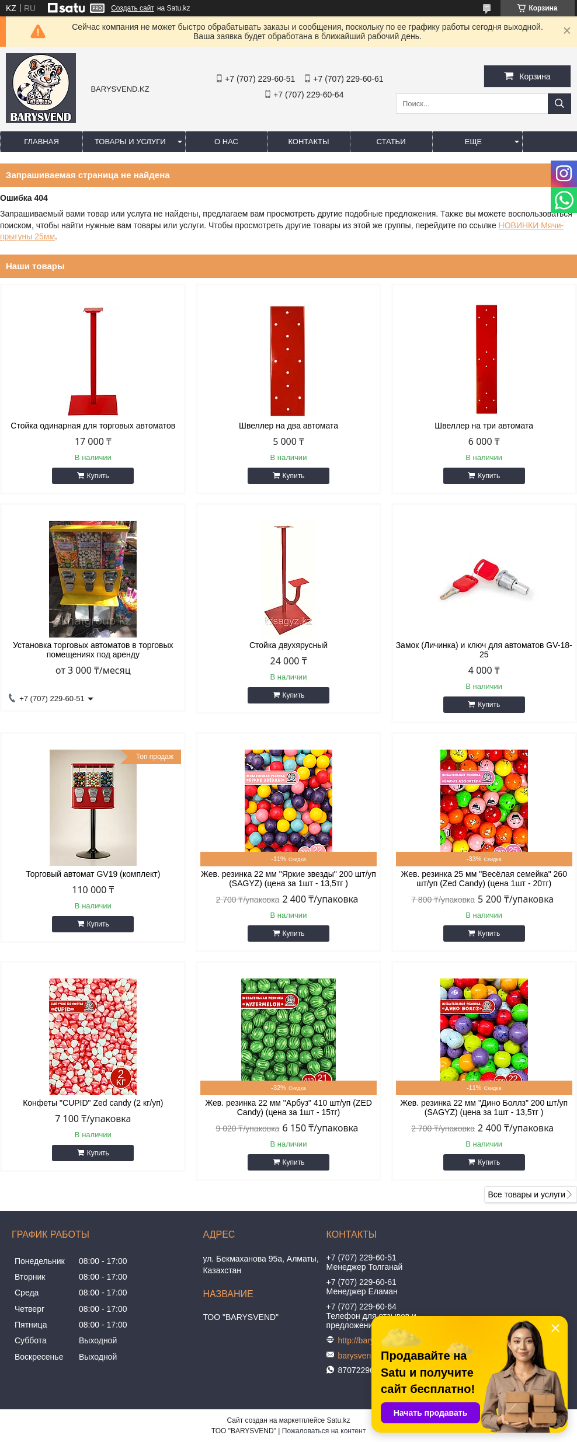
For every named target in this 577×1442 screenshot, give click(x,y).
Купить (98, 476)
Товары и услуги (130, 141)
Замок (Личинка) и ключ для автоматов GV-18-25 (484, 649)
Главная (41, 141)
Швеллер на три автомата (484, 425)
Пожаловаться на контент (324, 1431)
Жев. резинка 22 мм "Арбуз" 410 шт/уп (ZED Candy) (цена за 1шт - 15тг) (288, 1107)
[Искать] (559, 103)
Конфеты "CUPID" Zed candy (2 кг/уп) (93, 1102)
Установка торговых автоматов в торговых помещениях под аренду (93, 649)
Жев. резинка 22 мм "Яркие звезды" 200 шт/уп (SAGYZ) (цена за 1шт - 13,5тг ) (288, 878)
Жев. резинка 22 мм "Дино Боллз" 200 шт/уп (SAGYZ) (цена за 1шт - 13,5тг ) (484, 1107)
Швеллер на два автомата (288, 425)
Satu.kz (338, 1420)
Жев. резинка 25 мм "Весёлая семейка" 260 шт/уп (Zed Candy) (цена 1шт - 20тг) (483, 878)
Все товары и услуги (526, 1194)
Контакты (308, 141)
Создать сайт (132, 8)
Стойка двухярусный (288, 645)
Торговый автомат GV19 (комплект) (93, 874)
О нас (226, 141)
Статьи (391, 141)
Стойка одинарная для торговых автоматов (93, 425)
